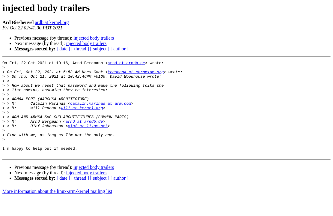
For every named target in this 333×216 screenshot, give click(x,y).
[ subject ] (99, 48)
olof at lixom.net (88, 139)
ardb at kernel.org (52, 22)
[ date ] (63, 48)
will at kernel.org (82, 117)
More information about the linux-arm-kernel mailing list (57, 210)
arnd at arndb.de (126, 63)
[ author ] (120, 48)
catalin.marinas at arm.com (100, 112)
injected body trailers (93, 37)
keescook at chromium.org (136, 74)
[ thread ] (80, 48)
